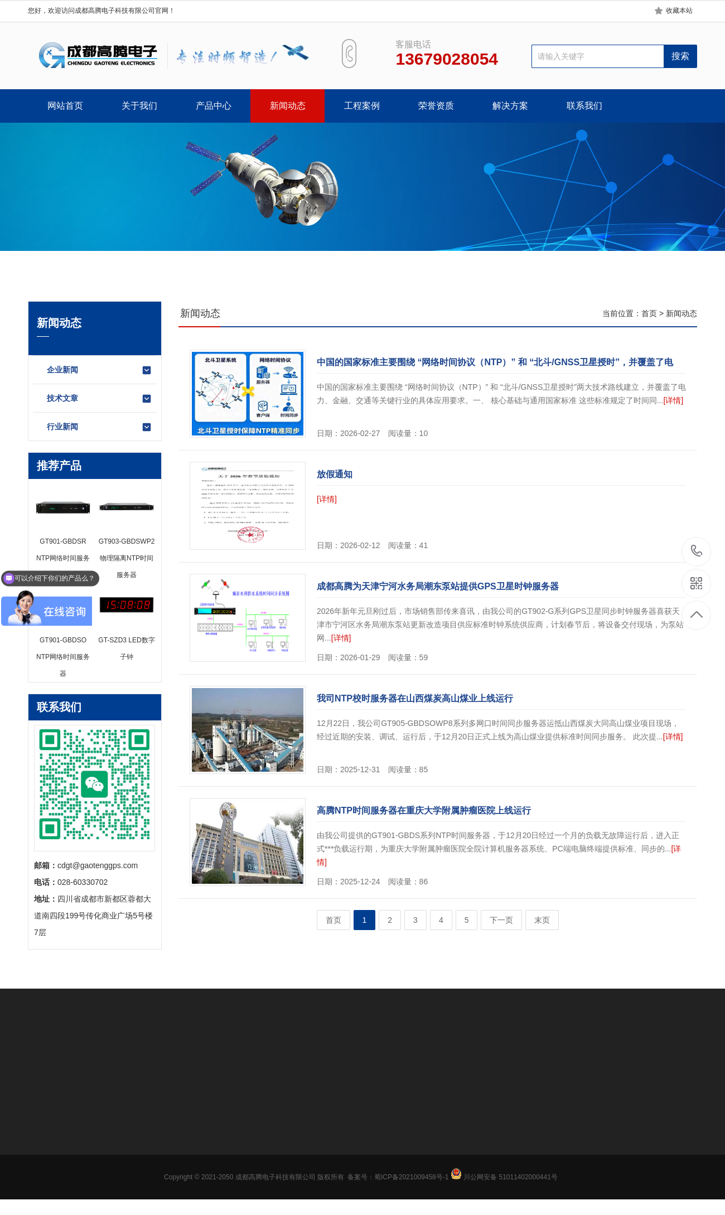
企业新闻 (99, 370)
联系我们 (584, 105)
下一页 (501, 920)
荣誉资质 (436, 105)
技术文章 (99, 398)
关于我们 (139, 105)
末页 (542, 920)
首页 (649, 313)
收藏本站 (679, 10)
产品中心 (213, 105)
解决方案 (510, 105)
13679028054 (697, 551)
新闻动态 (288, 105)
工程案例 (362, 105)
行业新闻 (99, 427)
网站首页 (65, 105)
